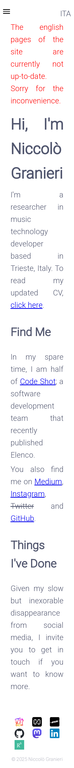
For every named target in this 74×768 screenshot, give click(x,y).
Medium (48, 481)
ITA (65, 13)
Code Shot (38, 381)
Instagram (28, 493)
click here (27, 305)
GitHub (22, 518)
